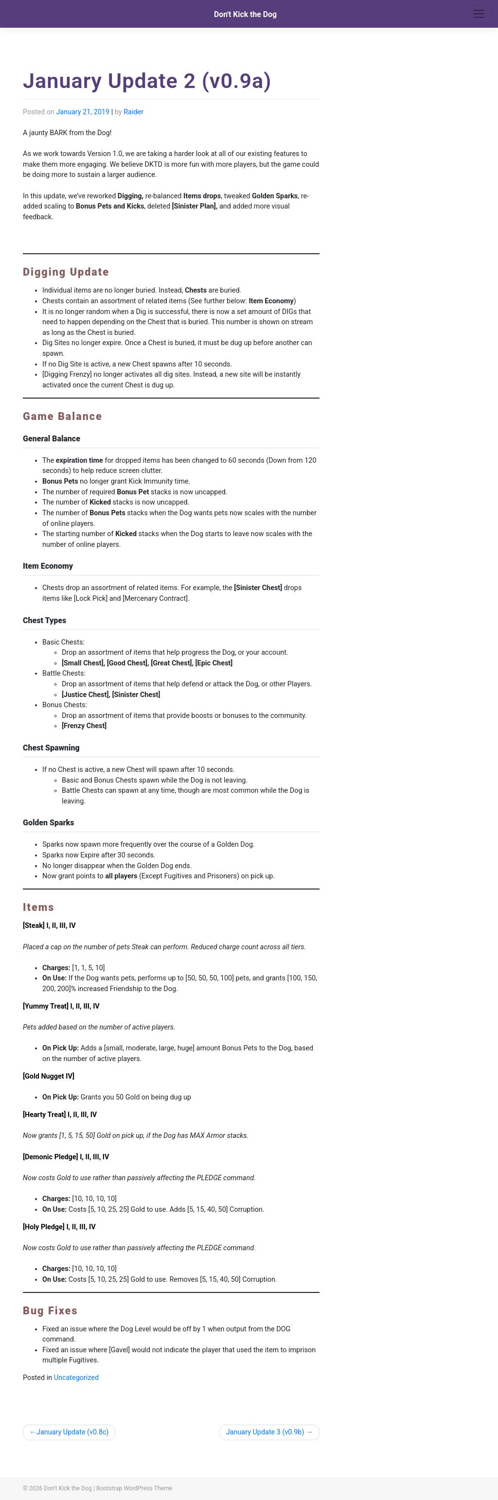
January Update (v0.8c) (72, 1432)
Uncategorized (76, 1378)
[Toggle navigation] (478, 14)
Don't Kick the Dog (245, 14)
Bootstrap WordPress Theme (134, 1488)
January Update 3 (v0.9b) (265, 1432)
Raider (133, 112)
